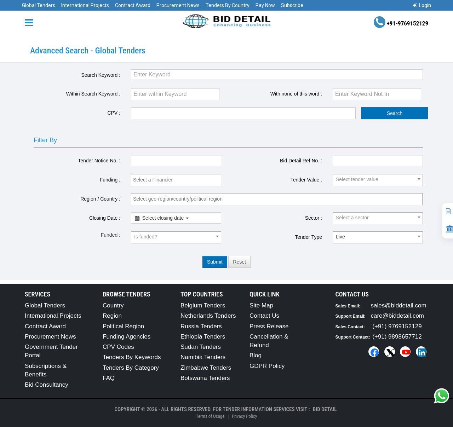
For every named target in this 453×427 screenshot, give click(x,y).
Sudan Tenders (200, 347)
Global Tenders (38, 5)
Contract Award (132, 5)
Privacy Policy (244, 416)
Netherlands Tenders (208, 315)
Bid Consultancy (46, 384)
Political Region (123, 326)
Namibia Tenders (202, 357)
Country (113, 305)
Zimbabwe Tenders (205, 367)
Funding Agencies (126, 336)
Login (422, 5)
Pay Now (265, 5)
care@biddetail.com (397, 315)
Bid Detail (325, 409)
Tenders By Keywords (132, 357)
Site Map (261, 305)
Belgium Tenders (202, 305)
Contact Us (264, 315)
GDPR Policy (267, 366)
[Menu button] (31, 22)
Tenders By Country (228, 5)
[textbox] (178, 179)
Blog (256, 355)
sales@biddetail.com (398, 305)
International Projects (85, 5)
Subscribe (292, 5)
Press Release (269, 326)
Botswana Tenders (205, 378)
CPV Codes (118, 347)
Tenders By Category (131, 367)
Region (112, 315)
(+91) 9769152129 (397, 326)
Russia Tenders (201, 326)
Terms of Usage (210, 416)
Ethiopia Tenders (202, 336)
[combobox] (176, 180)
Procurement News (178, 5)
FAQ (109, 378)
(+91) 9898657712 (397, 336)
